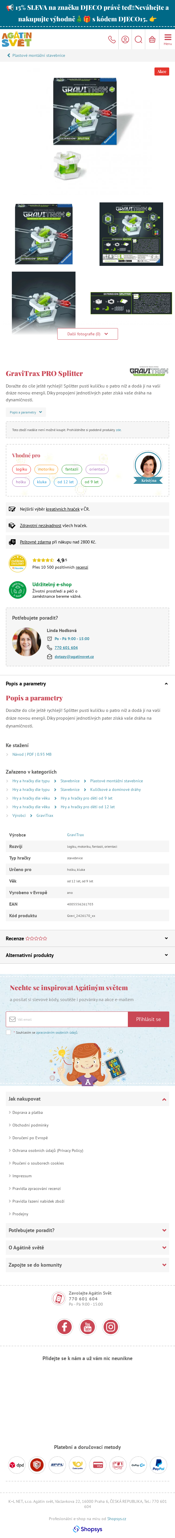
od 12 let (66, 481)
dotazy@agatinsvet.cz (74, 656)
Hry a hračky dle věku (31, 798)
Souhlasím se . (45, 1032)
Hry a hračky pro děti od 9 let (87, 798)
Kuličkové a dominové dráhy (115, 789)
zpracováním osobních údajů (56, 1032)
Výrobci (19, 815)
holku (21, 481)
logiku (21, 469)
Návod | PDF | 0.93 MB (31, 754)
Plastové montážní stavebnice (38, 55)
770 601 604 (66, 647)
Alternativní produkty (87, 955)
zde (118, 430)
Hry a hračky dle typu (31, 780)
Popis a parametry (87, 683)
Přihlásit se (148, 1019)
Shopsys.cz (116, 1518)
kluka (42, 481)
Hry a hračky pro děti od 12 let (88, 806)
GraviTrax (44, 815)
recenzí (82, 567)
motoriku (46, 469)
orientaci (97, 469)
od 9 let (92, 481)
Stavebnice (70, 780)
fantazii (71, 469)
